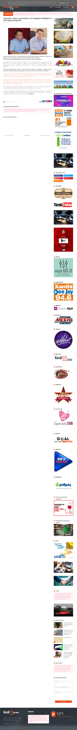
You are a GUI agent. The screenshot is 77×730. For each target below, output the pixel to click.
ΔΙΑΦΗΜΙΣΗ (66, 7)
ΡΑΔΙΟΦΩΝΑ (58, 7)
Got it (67, 3)
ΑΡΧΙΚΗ (51, 7)
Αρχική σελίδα (27, 135)
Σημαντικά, (11, 101)
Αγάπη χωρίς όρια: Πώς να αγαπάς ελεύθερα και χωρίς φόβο (68, 624)
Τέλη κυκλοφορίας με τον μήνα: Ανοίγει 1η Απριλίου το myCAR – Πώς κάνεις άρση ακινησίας (68, 632)
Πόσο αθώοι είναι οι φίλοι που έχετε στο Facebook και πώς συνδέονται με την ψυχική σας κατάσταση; (68, 655)
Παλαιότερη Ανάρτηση (46, 135)
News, (15, 101)
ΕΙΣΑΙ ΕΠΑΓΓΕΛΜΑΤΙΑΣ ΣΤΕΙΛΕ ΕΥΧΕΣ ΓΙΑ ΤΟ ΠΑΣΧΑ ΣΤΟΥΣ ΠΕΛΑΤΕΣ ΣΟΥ (68, 647)
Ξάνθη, (7, 101)
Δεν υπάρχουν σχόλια (29, 22)
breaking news (9, 14)
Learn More (62, 3)
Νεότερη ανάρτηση (9, 135)
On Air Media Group (22, 728)
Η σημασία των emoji (67, 637)
